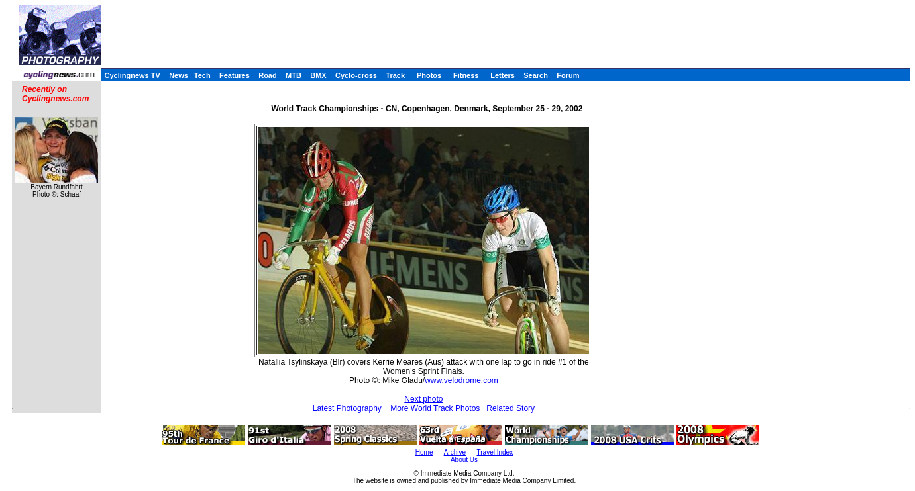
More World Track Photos (435, 408)
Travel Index (495, 452)
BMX (318, 75)
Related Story (510, 408)
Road (267, 75)
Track (395, 75)
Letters (502, 75)
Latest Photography (347, 408)
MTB (293, 75)
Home (424, 452)
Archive (455, 452)
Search (535, 75)
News (178, 75)
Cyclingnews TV (132, 75)
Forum (568, 75)
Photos (429, 75)
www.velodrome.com (461, 380)
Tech (202, 75)
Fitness (466, 75)
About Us (464, 459)
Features (234, 75)
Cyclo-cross (356, 75)
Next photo (423, 399)
